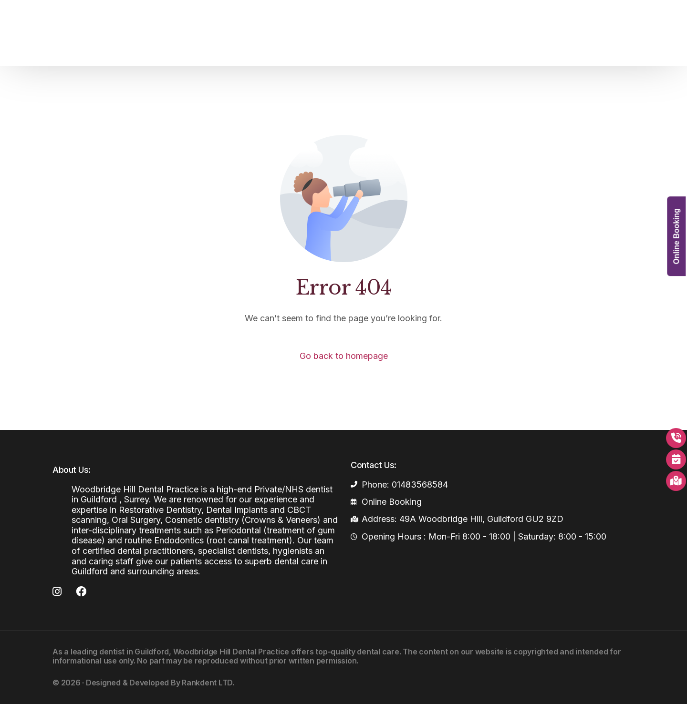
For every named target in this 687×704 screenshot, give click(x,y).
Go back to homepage (344, 356)
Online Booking (676, 238)
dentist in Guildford (134, 651)
